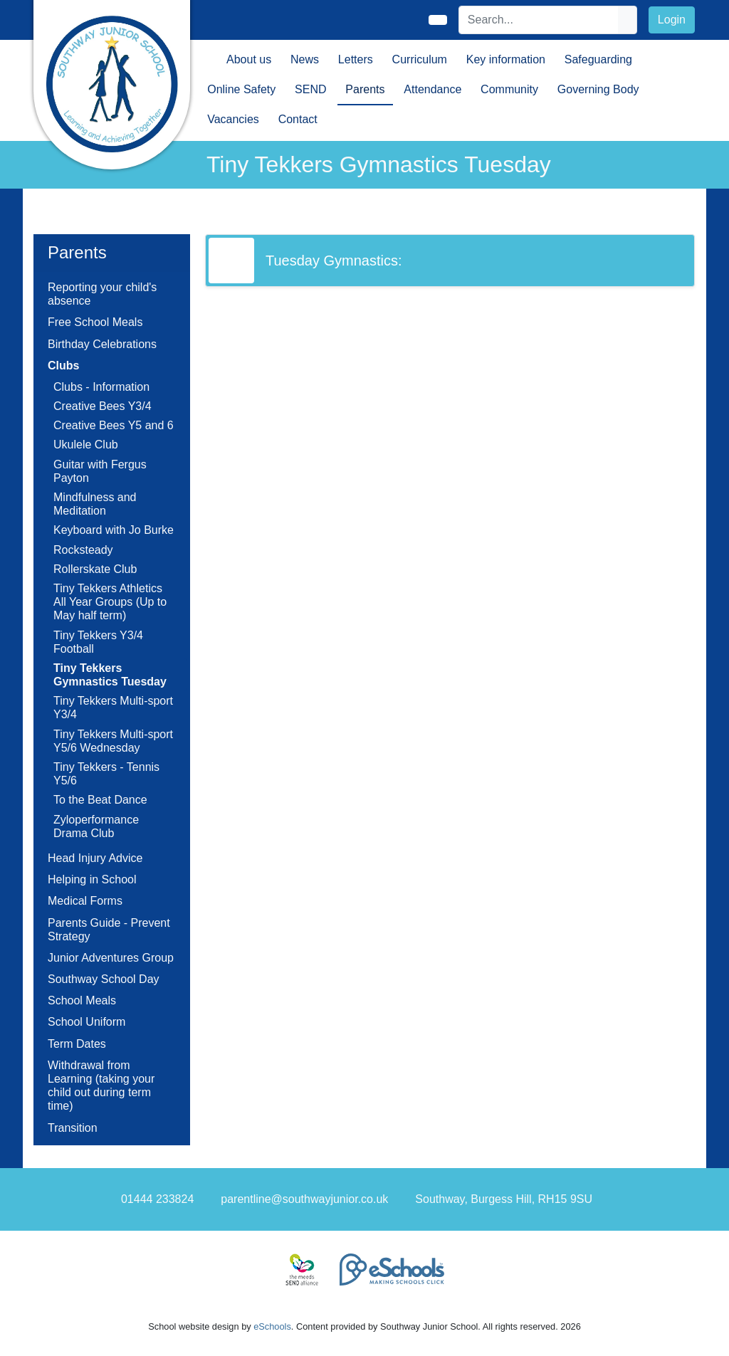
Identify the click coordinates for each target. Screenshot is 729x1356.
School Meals (82, 1000)
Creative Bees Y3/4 (102, 406)
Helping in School (92, 879)
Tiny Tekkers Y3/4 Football (98, 642)
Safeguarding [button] (598, 59)
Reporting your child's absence (102, 294)
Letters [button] (355, 59)
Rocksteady (83, 550)
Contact (298, 119)
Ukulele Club (85, 444)
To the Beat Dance (100, 800)
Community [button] (509, 89)
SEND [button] (310, 89)
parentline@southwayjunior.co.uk (304, 1199)
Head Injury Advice (95, 858)
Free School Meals (95, 322)
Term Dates (77, 1044)
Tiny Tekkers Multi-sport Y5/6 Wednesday (113, 741)
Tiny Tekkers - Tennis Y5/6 (106, 774)
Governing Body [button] (598, 89)
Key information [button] (505, 59)
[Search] (539, 19)
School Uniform (86, 1022)
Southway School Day (103, 979)
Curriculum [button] (419, 59)
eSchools (272, 1326)
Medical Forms (85, 901)
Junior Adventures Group (111, 958)
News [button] (304, 59)
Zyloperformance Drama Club (96, 826)
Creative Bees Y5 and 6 (113, 425)
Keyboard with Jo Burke (113, 530)
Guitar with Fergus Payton (100, 471)
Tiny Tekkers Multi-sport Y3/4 (113, 707)
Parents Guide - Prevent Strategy (109, 929)
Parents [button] (364, 89)
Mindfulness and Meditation (95, 504)
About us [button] (248, 59)
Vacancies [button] (233, 119)
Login (672, 20)
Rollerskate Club (95, 569)
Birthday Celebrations (102, 344)
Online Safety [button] (241, 89)
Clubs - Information (101, 387)
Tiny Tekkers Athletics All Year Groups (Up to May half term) (110, 601)
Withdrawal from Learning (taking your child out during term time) (101, 1086)
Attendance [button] (432, 89)
